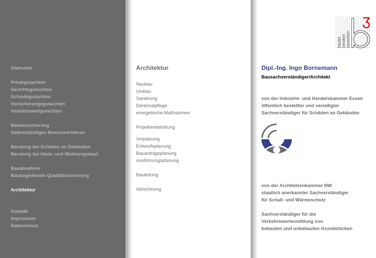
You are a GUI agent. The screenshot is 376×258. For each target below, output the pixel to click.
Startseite (21, 68)
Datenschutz (24, 225)
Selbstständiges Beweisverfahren (48, 132)
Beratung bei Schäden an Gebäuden (51, 146)
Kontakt (19, 211)
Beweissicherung (30, 125)
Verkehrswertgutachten (36, 111)
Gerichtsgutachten (31, 89)
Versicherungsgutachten (38, 103)
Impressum (23, 218)
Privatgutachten (28, 82)
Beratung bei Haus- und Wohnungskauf (54, 154)
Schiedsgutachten (31, 96)
